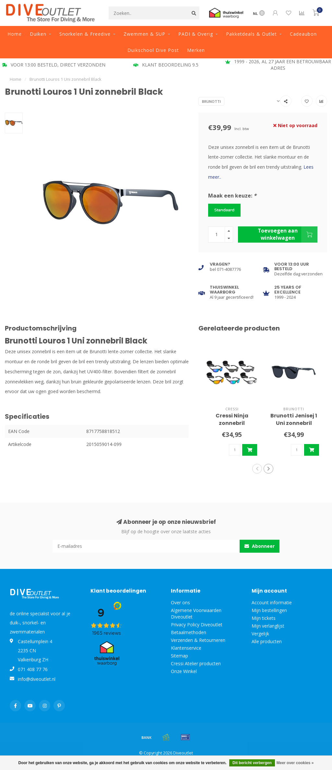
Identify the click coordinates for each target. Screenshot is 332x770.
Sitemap (179, 656)
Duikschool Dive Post (153, 50)
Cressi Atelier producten (196, 663)
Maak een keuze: (232, 195)
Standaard (224, 210)
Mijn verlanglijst (268, 626)
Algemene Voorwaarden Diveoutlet (196, 613)
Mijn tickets (264, 618)
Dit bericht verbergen (252, 763)
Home (14, 34)
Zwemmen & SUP (144, 34)
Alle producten (267, 641)
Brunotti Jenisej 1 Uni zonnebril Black (293, 423)
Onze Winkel (184, 671)
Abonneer (259, 546)
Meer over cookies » (295, 763)
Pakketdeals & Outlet (251, 34)
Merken (196, 50)
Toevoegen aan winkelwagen (287, 234)
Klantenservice (186, 648)
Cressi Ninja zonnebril (232, 419)
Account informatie (272, 602)
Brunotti (211, 101)
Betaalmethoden (188, 632)
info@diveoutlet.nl (36, 679)
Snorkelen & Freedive (85, 34)
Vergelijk (260, 634)
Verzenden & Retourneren (198, 640)
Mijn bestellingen (269, 610)
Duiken (38, 34)
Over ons (180, 602)
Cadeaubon (303, 34)
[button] (257, 469)
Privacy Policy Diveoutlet (196, 624)
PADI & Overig (195, 34)
